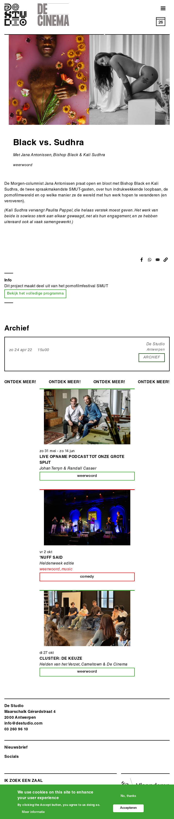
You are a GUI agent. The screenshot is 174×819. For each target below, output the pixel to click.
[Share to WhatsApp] (150, 260)
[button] (166, 260)
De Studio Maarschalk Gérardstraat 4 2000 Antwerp (30, 712)
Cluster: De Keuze (61, 659)
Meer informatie (33, 812)
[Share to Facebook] (142, 260)
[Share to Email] (158, 260)
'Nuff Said (51, 558)
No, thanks (128, 796)
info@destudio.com (23, 724)
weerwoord (22, 165)
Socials (11, 757)
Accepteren (128, 808)
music (67, 570)
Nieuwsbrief (15, 748)
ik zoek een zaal (23, 781)
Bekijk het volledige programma (35, 294)
